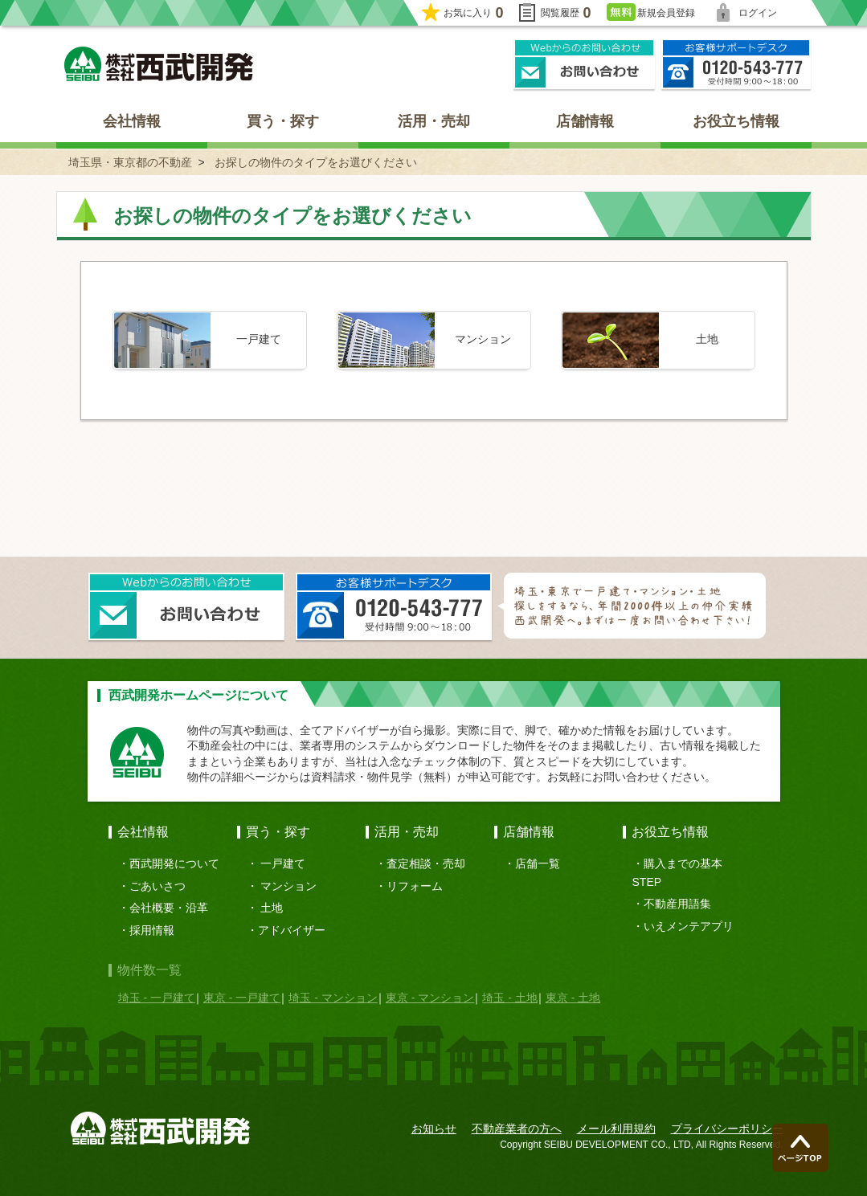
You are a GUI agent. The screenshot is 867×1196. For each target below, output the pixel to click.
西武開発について (174, 863)
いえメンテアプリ (689, 926)
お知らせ (433, 1128)
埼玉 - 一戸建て (156, 997)
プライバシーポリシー (727, 1128)
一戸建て (282, 863)
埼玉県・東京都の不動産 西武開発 (158, 64)
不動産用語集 (677, 903)
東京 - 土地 (573, 997)
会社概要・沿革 (168, 907)
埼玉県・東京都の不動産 (130, 162)
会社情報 (132, 121)
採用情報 (151, 930)
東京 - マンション (430, 997)
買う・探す (283, 121)
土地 (271, 907)
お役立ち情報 (736, 121)
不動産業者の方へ (517, 1128)
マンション (288, 886)
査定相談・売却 (425, 863)
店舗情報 (585, 121)
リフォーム (414, 886)
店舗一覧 (537, 863)
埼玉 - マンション (332, 997)
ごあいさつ (157, 886)
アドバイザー (291, 930)
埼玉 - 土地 (509, 997)
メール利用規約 (616, 1128)
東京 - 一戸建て (241, 997)
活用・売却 (434, 121)
